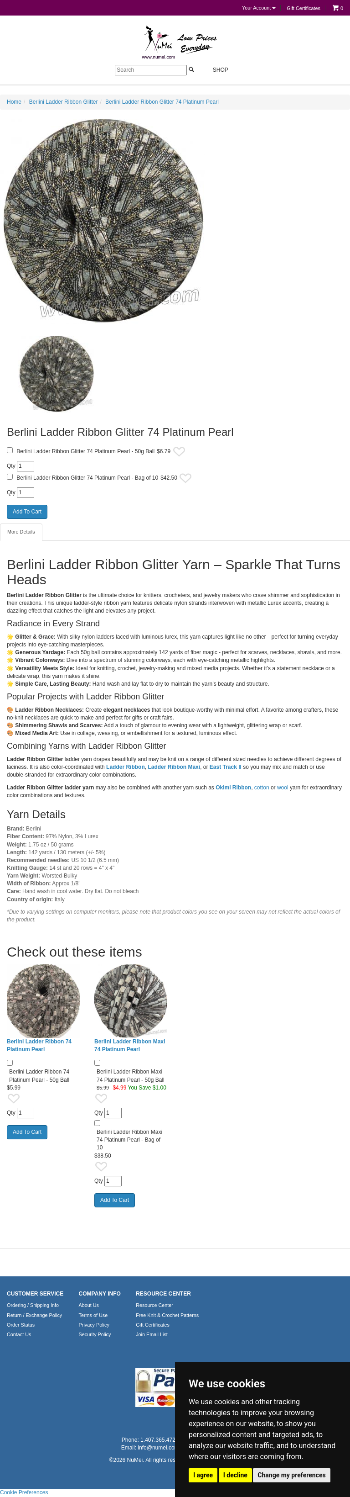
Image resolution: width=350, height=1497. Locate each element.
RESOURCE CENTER (163, 1294)
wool (282, 787)
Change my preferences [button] (291, 1475)
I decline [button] (235, 1475)
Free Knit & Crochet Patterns (167, 1315)
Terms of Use (93, 1315)
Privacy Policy (94, 1325)
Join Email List (152, 1334)
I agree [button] (203, 1475)
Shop (215, 69)
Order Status (21, 1325)
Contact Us (19, 1334)
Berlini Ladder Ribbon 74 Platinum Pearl (39, 1045)
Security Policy (95, 1334)
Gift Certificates (303, 8)
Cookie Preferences (24, 1492)
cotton (261, 787)
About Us (89, 1305)
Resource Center (154, 1305)
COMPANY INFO (100, 1294)
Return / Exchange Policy (34, 1315)
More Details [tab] (21, 531)
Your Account (259, 8)
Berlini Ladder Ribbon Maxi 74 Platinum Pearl (129, 1045)
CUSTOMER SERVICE (35, 1294)
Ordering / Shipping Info (33, 1305)
